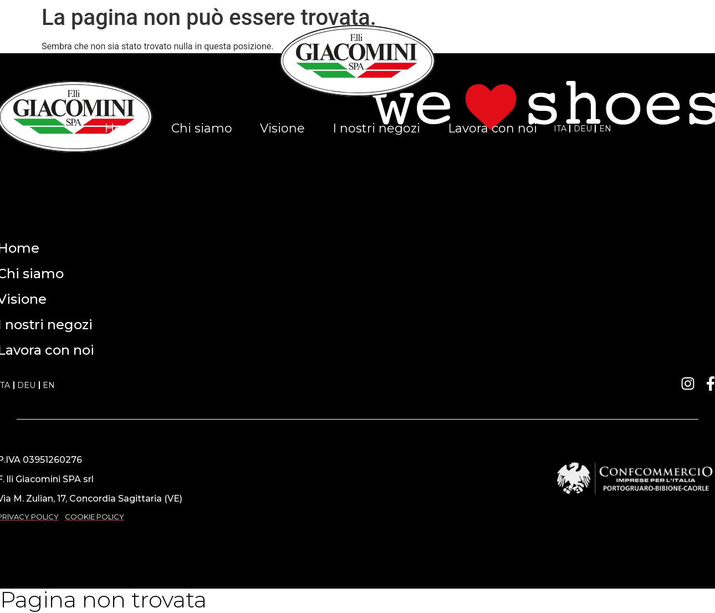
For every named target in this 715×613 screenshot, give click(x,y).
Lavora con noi (492, 128)
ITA (560, 129)
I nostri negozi (376, 128)
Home (124, 128)
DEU (583, 129)
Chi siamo (201, 128)
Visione (282, 128)
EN (605, 129)
